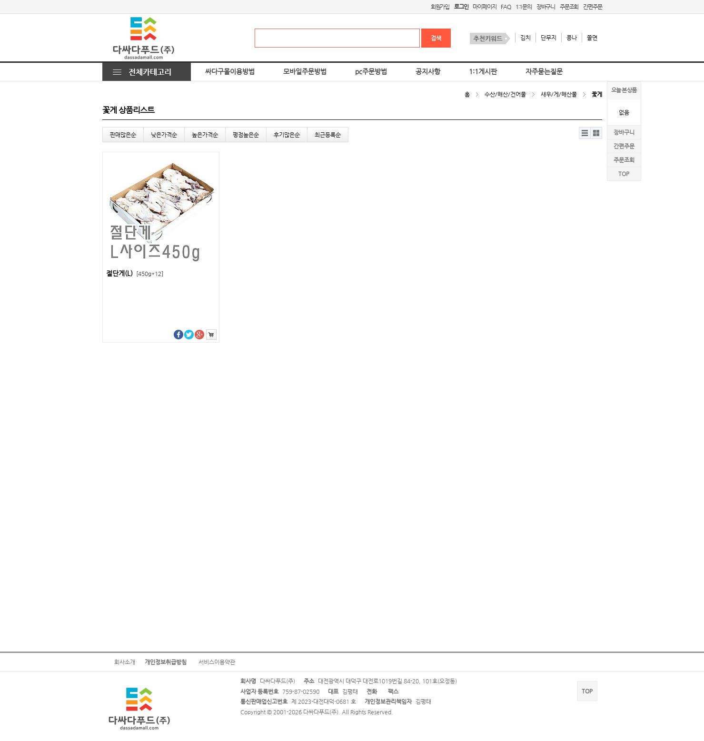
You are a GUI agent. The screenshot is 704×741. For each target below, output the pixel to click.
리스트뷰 (585, 133)
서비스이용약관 (216, 662)
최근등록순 (328, 134)
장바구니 (545, 6)
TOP (623, 173)
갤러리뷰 (596, 133)
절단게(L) (134, 273)
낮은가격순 (164, 134)
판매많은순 (123, 134)
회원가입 (440, 6)
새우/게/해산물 (559, 94)
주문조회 (569, 6)
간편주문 (592, 6)
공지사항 (428, 71)
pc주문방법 (371, 71)
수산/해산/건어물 (505, 94)
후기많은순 (287, 134)
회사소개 (124, 662)
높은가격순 (205, 134)
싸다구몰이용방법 (230, 71)
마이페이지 (484, 6)
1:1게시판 (483, 71)
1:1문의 (524, 6)
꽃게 (597, 94)
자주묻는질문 (544, 71)
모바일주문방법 (305, 71)
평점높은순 (246, 134)
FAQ (505, 6)
